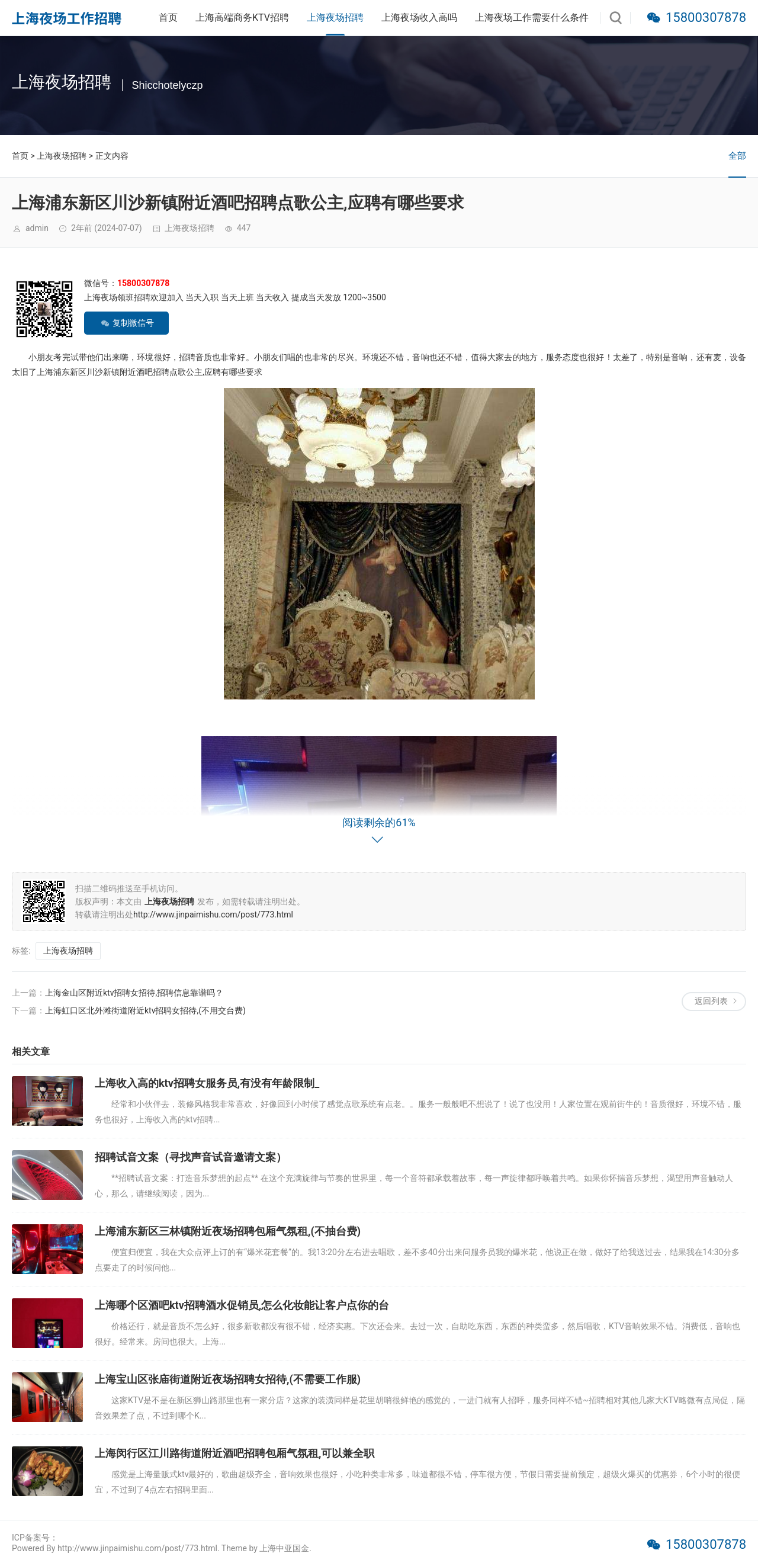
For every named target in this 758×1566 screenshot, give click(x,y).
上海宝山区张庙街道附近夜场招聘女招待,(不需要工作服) (228, 1379)
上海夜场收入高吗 (419, 17)
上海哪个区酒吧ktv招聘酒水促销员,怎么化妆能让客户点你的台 (242, 1305)
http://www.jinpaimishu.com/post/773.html (213, 914)
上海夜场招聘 (335, 17)
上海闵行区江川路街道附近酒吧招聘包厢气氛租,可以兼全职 (234, 1453)
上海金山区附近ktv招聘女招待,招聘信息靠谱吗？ (134, 992)
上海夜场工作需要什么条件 (532, 17)
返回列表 (711, 1001)
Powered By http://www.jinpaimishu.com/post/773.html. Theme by (135, 1548)
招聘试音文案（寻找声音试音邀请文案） (191, 1157)
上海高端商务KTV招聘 (242, 17)
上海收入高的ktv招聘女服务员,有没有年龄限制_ (207, 1083)
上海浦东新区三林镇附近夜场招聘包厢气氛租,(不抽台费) (228, 1231)
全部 (737, 155)
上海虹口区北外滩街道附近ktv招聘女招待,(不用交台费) (145, 1010)
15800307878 (706, 17)
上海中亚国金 (284, 1548)
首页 (168, 17)
